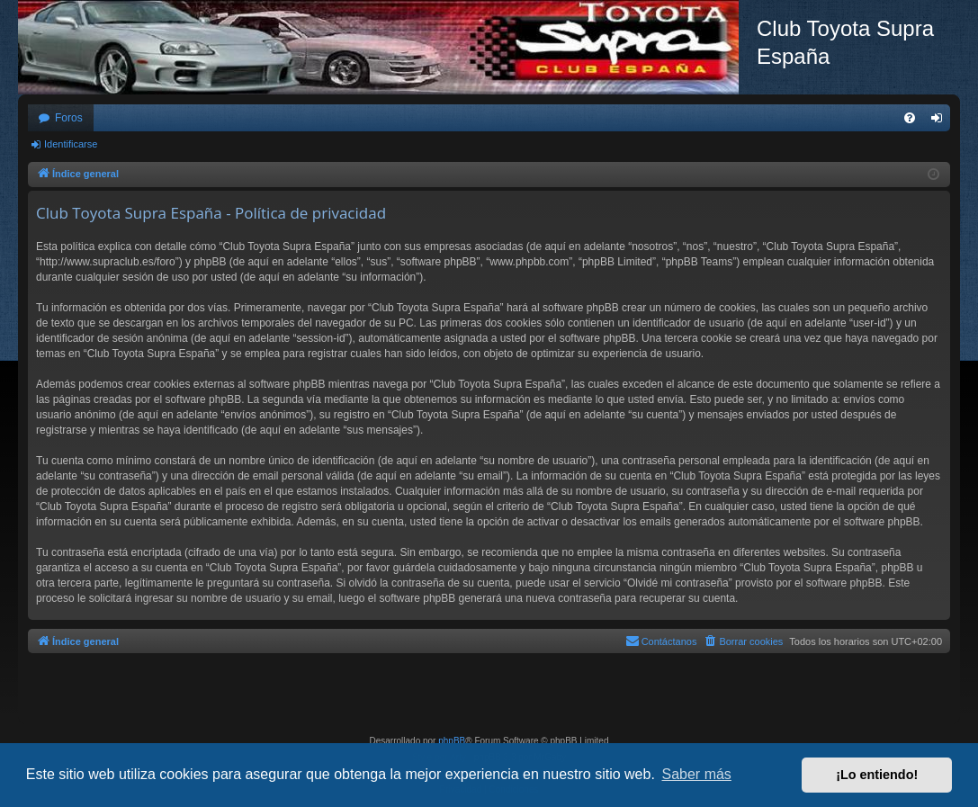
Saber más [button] (696, 774)
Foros (69, 118)
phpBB (451, 741)
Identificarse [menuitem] (940, 121)
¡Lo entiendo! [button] (877, 774)
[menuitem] (909, 117)
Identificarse (70, 144)
